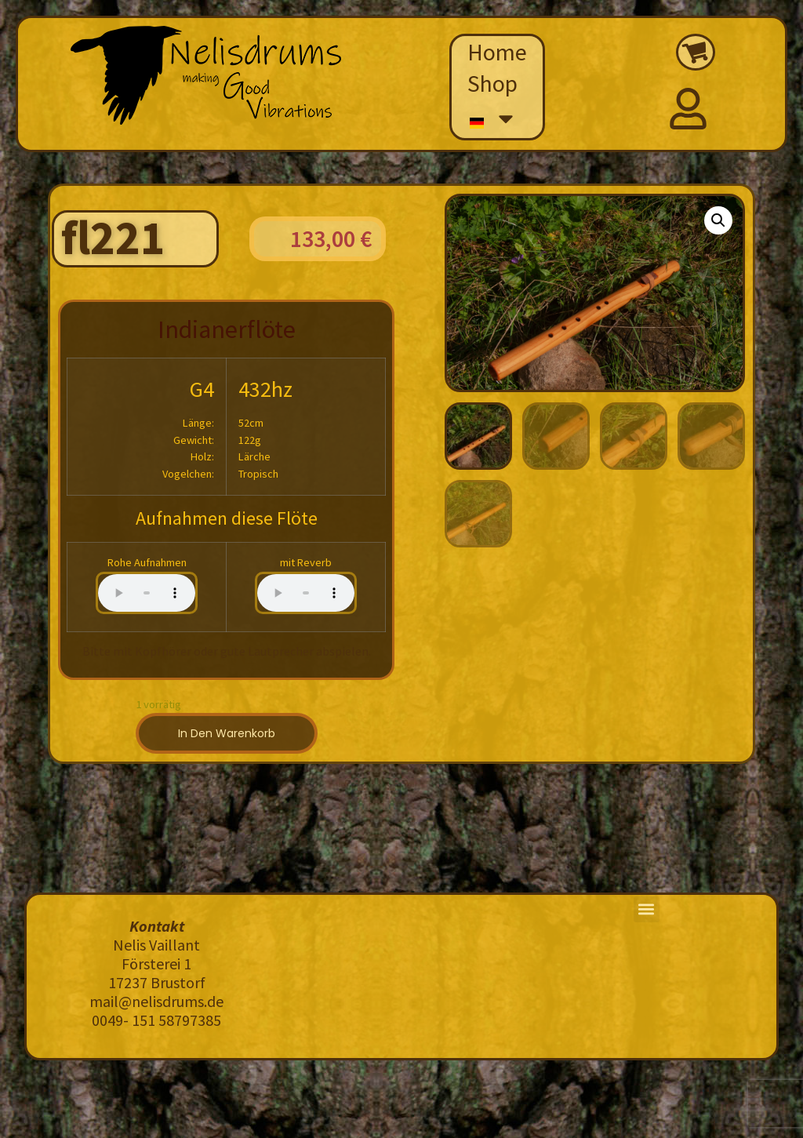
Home (497, 52)
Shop (492, 83)
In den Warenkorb (226, 733)
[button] (718, 220)
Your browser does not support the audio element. (147, 593)
